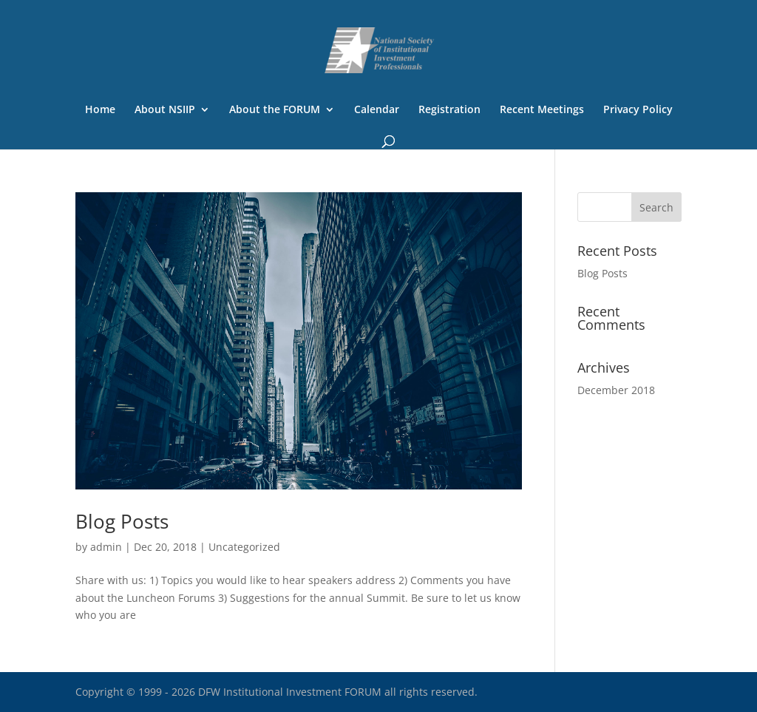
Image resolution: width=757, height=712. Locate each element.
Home (100, 110)
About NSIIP (165, 110)
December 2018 (616, 390)
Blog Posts (122, 521)
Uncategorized (244, 547)
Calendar (376, 110)
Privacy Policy (638, 110)
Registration (449, 110)
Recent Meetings (542, 110)
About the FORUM (274, 110)
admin (106, 547)
